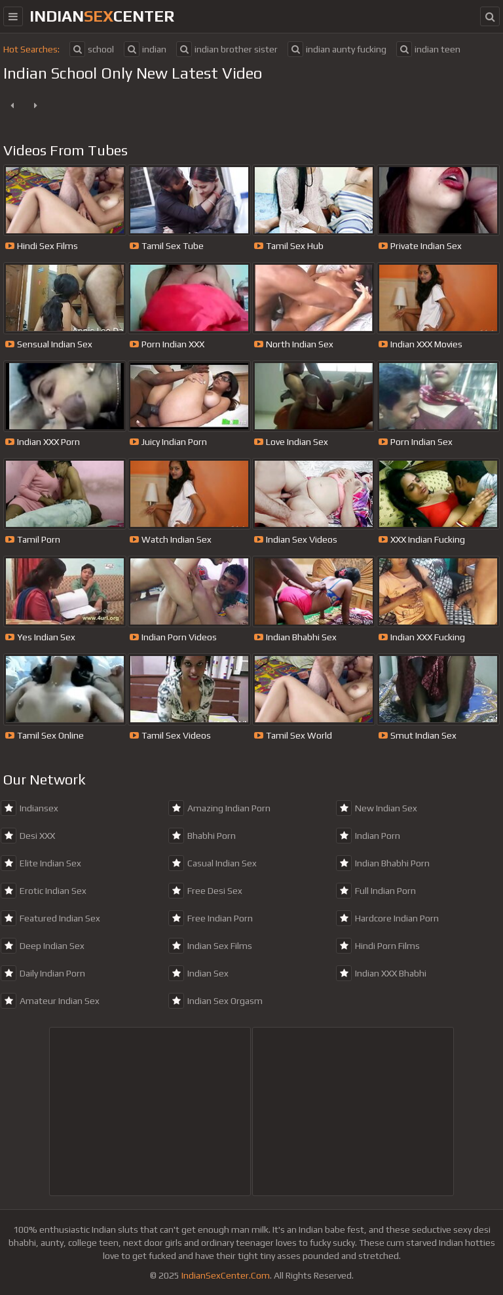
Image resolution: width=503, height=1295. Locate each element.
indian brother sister (227, 49)
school (91, 49)
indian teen (428, 49)
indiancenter (101, 16)
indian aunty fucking (337, 49)
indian (145, 49)
